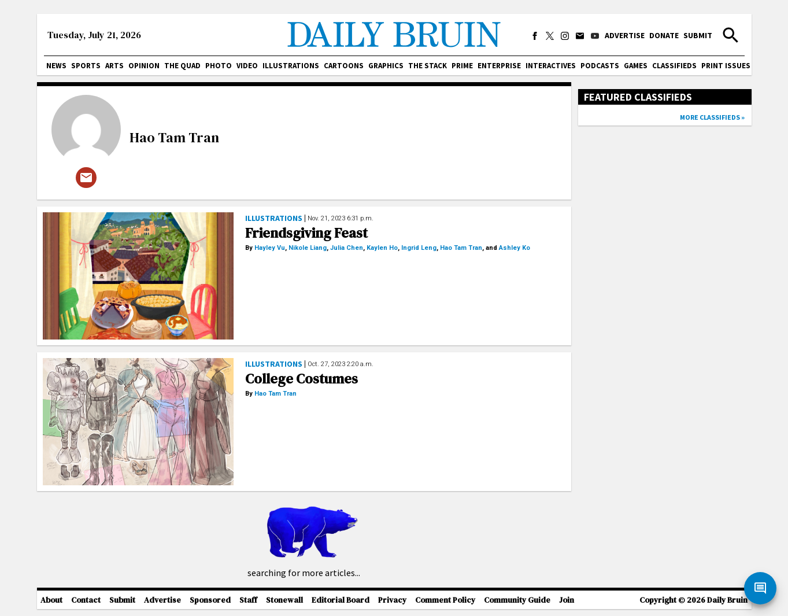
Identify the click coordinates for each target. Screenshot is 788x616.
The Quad (182, 66)
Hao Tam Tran (174, 137)
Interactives (551, 66)
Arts (114, 66)
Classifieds (674, 66)
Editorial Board (340, 600)
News (56, 66)
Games (636, 66)
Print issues (725, 66)
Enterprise (499, 66)
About (51, 600)
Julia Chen (346, 248)
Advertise (625, 35)
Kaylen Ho (382, 248)
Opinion (144, 66)
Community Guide (517, 600)
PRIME (462, 66)
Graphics (386, 66)
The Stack (427, 66)
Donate (664, 35)
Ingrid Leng (418, 248)
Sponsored (210, 600)
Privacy (392, 600)
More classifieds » (712, 117)
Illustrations (290, 66)
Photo (218, 66)
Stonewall (284, 600)
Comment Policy (445, 600)
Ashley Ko (514, 248)
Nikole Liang (307, 248)
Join (566, 600)
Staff (248, 600)
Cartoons (344, 66)
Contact (86, 600)
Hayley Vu (269, 248)
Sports (86, 66)
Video (247, 66)
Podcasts (599, 66)
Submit (697, 35)
